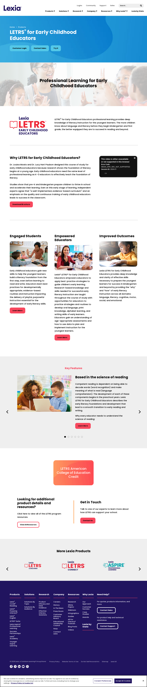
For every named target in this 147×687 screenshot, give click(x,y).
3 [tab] (72, 437)
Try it (56, 48)
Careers (56, 602)
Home (12, 27)
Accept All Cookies (123, 681)
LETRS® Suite (15, 621)
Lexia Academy (14, 637)
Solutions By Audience (29, 608)
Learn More (19, 310)
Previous (7, 411)
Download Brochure (21, 204)
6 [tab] (82, 437)
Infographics (73, 613)
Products (15, 594)
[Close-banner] (143, 680)
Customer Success (86, 608)
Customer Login (20, 48)
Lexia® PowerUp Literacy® (13, 611)
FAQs (55, 629)
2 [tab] (68, 437)
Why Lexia (87, 594)
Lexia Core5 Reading (13, 604)
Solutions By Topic (29, 603)
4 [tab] (75, 437)
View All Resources (28, 525)
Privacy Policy (54, 661)
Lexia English (13, 617)
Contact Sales (40, 48)
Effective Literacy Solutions (43, 613)
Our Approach (86, 603)
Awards (85, 617)
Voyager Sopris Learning (13, 644)
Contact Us (88, 520)
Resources (73, 594)
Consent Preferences (102, 681)
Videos (71, 630)
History (56, 605)
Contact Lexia (57, 633)
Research (44, 594)
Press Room (58, 611)
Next (139, 411)
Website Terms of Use (70, 661)
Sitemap (105, 661)
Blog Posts (72, 626)
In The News (58, 608)
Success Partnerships (15, 632)
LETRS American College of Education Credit (73, 472)
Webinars (72, 610)
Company (58, 594)
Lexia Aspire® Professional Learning (15, 626)
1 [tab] (65, 437)
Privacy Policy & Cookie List (22, 683)
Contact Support (107, 626)
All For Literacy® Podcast (72, 621)
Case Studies (85, 613)
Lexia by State (137, 11)
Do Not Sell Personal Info (90, 661)
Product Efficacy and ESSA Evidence (44, 605)
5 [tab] (78, 437)
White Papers (71, 606)
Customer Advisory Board (57, 616)
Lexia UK (114, 661)
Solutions (29, 594)
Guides (71, 616)
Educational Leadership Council (58, 623)
